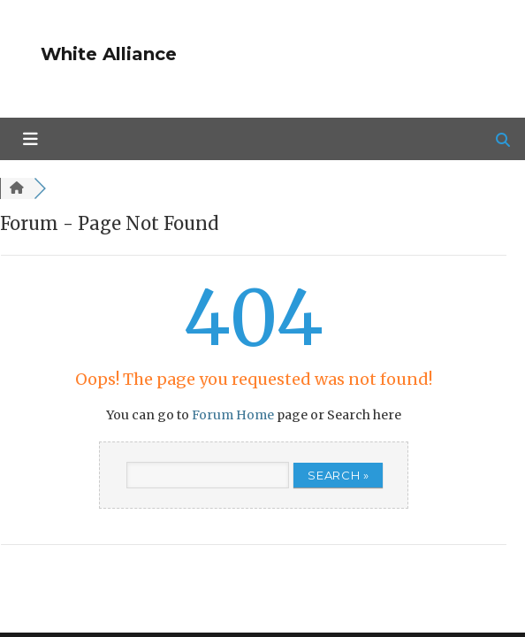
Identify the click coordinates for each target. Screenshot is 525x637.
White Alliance (109, 53)
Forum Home (233, 415)
